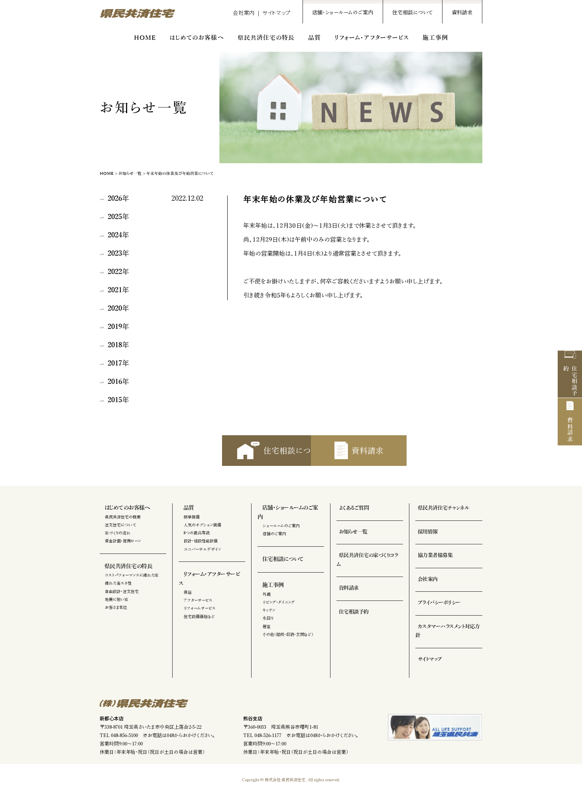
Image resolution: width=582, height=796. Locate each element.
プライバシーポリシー (435, 612)
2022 (115, 272)
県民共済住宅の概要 (123, 526)
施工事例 (435, 38)
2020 (115, 309)
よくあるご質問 (350, 517)
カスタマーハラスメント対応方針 (446, 636)
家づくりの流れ (117, 542)
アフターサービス (198, 600)
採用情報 (424, 541)
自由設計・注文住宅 (122, 600)
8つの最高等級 (197, 542)
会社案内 (244, 12)
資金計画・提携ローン (123, 550)
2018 (115, 345)
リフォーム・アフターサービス (371, 38)
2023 (115, 254)
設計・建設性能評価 (201, 550)
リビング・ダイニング (279, 602)
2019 (115, 327)
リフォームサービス (200, 608)
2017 (115, 364)
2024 (115, 235)
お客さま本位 (116, 616)
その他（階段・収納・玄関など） (288, 635)
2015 (115, 400)
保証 (188, 593)
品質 (314, 38)
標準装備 (192, 526)
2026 (115, 199)
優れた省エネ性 (118, 593)
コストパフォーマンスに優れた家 (132, 584)
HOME (145, 38)
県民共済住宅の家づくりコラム (365, 564)
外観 (267, 594)
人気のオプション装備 (202, 534)
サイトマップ (276, 12)
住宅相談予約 (570, 358)
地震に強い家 (116, 608)
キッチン (269, 610)
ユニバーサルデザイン (202, 558)
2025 (115, 217)
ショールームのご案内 (281, 526)
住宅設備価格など (199, 616)
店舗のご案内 (274, 534)
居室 (267, 626)
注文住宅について (120, 534)
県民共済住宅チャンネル (439, 517)
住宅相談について (412, 12)
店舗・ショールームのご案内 (342, 12)
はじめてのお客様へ (196, 38)
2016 (115, 382)
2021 (115, 290)
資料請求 (462, 12)
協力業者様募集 (431, 564)
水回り (268, 618)
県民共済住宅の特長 (266, 38)
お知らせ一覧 (130, 173)
